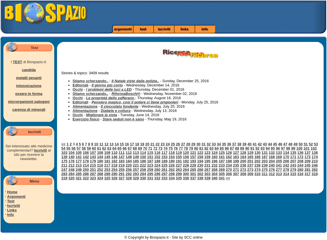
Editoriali (80, 85)
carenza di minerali (28, 109)
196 (215, 161)
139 (64, 157)
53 (316, 144)
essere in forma (28, 94)
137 (307, 152)
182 (114, 161)
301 (193, 174)
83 (211, 148)
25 (173, 144)
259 (150, 169)
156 (186, 157)
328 (129, 178)
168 (272, 157)
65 (119, 148)
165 (250, 157)
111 (122, 152)
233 (222, 165)
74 (165, 148)
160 (215, 157)
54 (63, 148)
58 (84, 148)
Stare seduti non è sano (123, 119)
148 (129, 157)
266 (200, 169)
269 (222, 169)
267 (207, 169)
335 (179, 178)
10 (96, 144)
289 (107, 174)
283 (64, 174)
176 (71, 161)
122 (200, 152)
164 (243, 157)
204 (272, 161)
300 (186, 174)
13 (112, 144)
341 (222, 178)
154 (172, 157)
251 (93, 169)
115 (150, 152)
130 (257, 152)
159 (207, 157)
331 (150, 178)
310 (257, 174)
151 (150, 157)
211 (64, 165)
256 (129, 169)
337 (193, 178)
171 (293, 157)
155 (179, 157)
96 (278, 148)
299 (179, 174)
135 (293, 152)
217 (107, 165)
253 (107, 169)
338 (200, 178)
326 (114, 178)
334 (172, 178)
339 (207, 178)
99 (293, 148)
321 (79, 178)
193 (193, 161)
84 (217, 148)
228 (186, 165)
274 (257, 169)
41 (254, 144)
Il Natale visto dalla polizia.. (135, 81)
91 (252, 148)
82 (206, 148)
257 (136, 169)
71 (150, 148)
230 (200, 165)
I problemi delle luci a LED (109, 89)
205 (279, 161)
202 (257, 161)
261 (165, 169)
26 (178, 144)
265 (193, 169)
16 (127, 144)
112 (129, 152)
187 (150, 161)
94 (268, 148)
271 (236, 169)
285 (79, 174)
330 (143, 178)
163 (236, 157)
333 (165, 178)
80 (196, 148)
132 (272, 152)
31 (204, 144)
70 (145, 148)
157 (193, 157)
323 (93, 178)
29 (193, 144)
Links (12, 210)
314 (286, 174)
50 (300, 144)
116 (157, 152)
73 (160, 148)
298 (172, 174)
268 (215, 169)
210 (314, 161)
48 (290, 144)
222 (143, 165)
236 (243, 165)
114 (143, 152)
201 (250, 161)
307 (236, 174)
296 (157, 174)
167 (264, 157)
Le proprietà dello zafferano (110, 98)
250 (86, 169)
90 (247, 148)
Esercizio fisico (86, 119)
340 (215, 178)
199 (236, 161)
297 (165, 174)
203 (264, 161)
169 (279, 157)
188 (157, 161)
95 (273, 148)
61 (99, 148)
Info (10, 215)
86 (227, 148)
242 (286, 165)
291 (122, 174)
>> (228, 178)
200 (243, 161)
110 (114, 152)
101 (307, 148)
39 (244, 144)
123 (207, 152)
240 (272, 165)
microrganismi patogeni (28, 101)
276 (272, 169)
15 (122, 144)
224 (157, 165)
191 (179, 161)
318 (314, 174)
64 (114, 148)
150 (143, 157)
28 (188, 144)
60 (94, 148)
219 (122, 165)
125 (222, 152)
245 (307, 165)
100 (299, 148)
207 (293, 161)
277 (279, 169)
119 (179, 152)
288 (100, 174)
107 (93, 152)
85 (222, 148)
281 (307, 169)
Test (10, 201)
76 (176, 148)
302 (200, 174)
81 (201, 148)
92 (258, 148)
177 (79, 161)
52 (311, 144)
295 (150, 174)
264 (186, 169)
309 (250, 174)
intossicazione (29, 86)
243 (293, 165)
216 (100, 165)
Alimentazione (85, 106)
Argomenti (16, 196)
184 (129, 161)
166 (257, 157)
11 (101, 144)
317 (307, 174)
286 (86, 174)
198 (229, 161)
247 (64, 169)
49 (295, 144)
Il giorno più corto (107, 85)
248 (71, 169)
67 (130, 148)
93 (263, 148)
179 (93, 161)
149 (136, 157)
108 (100, 152)
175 (64, 161)
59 (89, 148)
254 (114, 169)
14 (117, 144)
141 (79, 157)
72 (155, 148)
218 (114, 165)
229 (193, 165)
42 (260, 144)
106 (86, 152)
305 (222, 174)
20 (147, 144)
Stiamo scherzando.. (90, 81)
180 (100, 161)
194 (200, 161)
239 (264, 165)
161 (222, 157)
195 (207, 161)
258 (143, 169)
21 (152, 144)
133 (279, 152)
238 (257, 165)
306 (229, 174)
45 (275, 144)
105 (79, 152)
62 (104, 148)
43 (265, 144)
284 (71, 174)
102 (314, 148)
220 (129, 165)
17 (132, 144)
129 (250, 152)
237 (250, 165)
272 (243, 169)
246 (314, 165)
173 (307, 157)
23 (163, 144)
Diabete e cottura (115, 111)
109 (107, 152)
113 (136, 152)
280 (300, 169)
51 (306, 144)
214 (86, 165)
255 (122, 169)
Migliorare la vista (101, 115)
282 (314, 169)
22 (158, 144)
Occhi (78, 89)
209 (307, 161)
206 (286, 161)
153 (165, 157)
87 (232, 148)
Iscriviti (40, 150)
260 (157, 169)
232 (215, 165)
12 (106, 144)
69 (140, 148)
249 (79, 169)
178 (86, 161)
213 (79, 165)
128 (243, 152)
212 (71, 165)
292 (129, 174)
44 (270, 144)
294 (143, 174)
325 (107, 178)
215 (93, 165)
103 (64, 152)
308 (243, 174)
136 (300, 152)
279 (293, 169)
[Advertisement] (230, 12)
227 (179, 165)
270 (229, 169)
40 (249, 144)
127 (236, 152)
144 (100, 157)
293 (136, 174)
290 (114, 174)
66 (125, 148)
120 (186, 152)
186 (143, 161)
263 (179, 169)
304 (215, 174)
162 (229, 157)
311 (264, 174)
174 (314, 157)
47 (285, 144)
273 (250, 169)
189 (165, 161)
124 (215, 152)
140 (71, 157)
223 (150, 165)
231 (207, 165)
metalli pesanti (29, 78)
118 (172, 152)
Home (12, 192)
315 (293, 174)
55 (68, 148)
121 (193, 152)
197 (222, 161)
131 (264, 152)
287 (93, 174)
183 (122, 161)
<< (63, 144)
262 (172, 169)
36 (229, 144)
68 (135, 148)
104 (71, 152)
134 (286, 152)
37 (234, 144)
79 (191, 148)
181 (107, 161)
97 (283, 148)
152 (157, 157)
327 (122, 178)
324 (100, 178)
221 (136, 165)
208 (300, 161)
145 (107, 157)
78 (186, 148)
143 (93, 157)
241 (279, 165)
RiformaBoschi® (126, 94)
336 (186, 178)
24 (168, 144)
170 (286, 157)
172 (300, 157)
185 (136, 161)
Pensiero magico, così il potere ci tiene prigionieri (134, 102)
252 (100, 169)
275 (264, 169)
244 (300, 165)
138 (314, 152)
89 (242, 148)
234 (229, 165)
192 (186, 161)
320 (71, 178)
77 (181, 148)
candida (29, 70)
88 (237, 148)
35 (224, 144)
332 (157, 178)
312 (272, 174)
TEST (17, 62)
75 (171, 148)
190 (172, 161)
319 (64, 178)
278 (286, 169)
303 (207, 174)
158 (200, 157)
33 (214, 144)
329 (136, 178)
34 (219, 144)
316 (300, 174)
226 (172, 165)
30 (198, 144)
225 (165, 165)
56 (73, 148)
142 (86, 157)
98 (288, 148)
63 (109, 148)
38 (239, 144)
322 (86, 178)
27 (183, 144)
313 (279, 174)
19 (142, 144)
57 (78, 148)
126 (229, 152)
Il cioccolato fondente (120, 106)
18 (137, 144)
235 (236, 165)
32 (209, 144)
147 (122, 157)
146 (114, 157)
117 (165, 152)
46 (280, 144)
